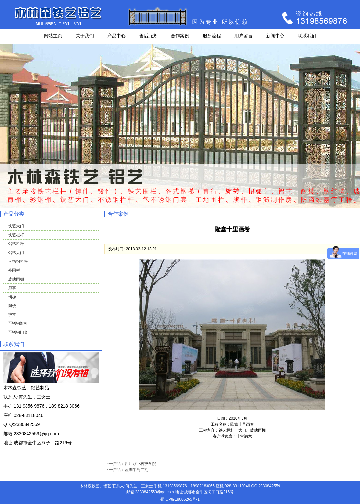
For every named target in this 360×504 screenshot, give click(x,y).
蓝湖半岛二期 (136, 469)
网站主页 (53, 35)
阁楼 (12, 305)
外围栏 (14, 270)
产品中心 (116, 35)
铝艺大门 (16, 252)
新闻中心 (275, 35)
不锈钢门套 (18, 332)
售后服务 (148, 35)
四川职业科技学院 (140, 463)
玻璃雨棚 (16, 279)
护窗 (12, 314)
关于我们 (85, 35)
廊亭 (12, 288)
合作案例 (180, 35)
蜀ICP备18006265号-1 (180, 499)
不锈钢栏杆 (18, 261)
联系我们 (307, 35)
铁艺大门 (16, 226)
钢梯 (12, 297)
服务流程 (212, 35)
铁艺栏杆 (16, 235)
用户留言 (243, 35)
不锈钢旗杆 (18, 323)
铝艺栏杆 (16, 244)
